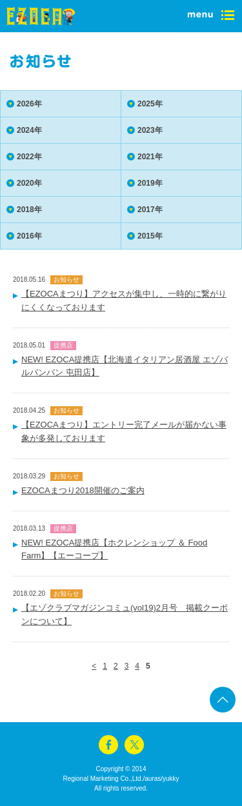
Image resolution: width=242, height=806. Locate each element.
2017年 (150, 209)
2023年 (150, 130)
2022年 (29, 156)
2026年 (29, 103)
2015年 (150, 236)
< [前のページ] (94, 666)
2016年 (29, 236)
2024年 (29, 130)
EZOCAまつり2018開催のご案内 (83, 490)
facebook (108, 744)
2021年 (150, 156)
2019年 (150, 183)
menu (209, 16)
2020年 (29, 183)
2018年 (29, 209)
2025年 (150, 103)
